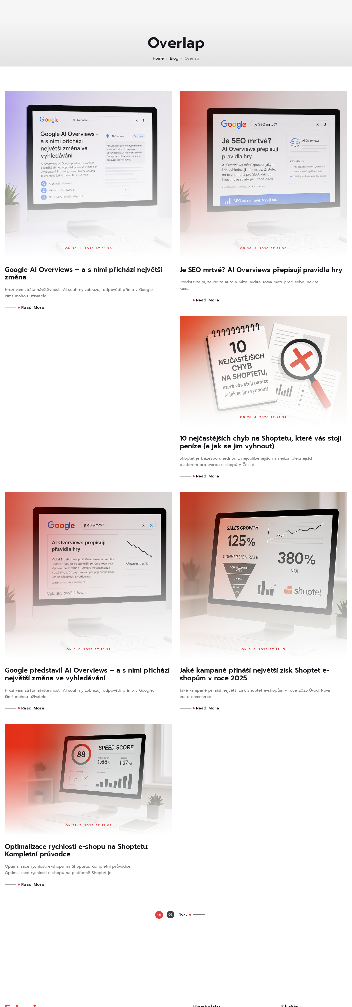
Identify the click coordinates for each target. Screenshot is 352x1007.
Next (185, 806)
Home (158, 58)
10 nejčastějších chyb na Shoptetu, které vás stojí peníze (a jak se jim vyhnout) (86, 451)
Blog (174, 58)
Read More (31, 309)
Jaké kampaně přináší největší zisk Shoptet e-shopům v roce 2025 (88, 741)
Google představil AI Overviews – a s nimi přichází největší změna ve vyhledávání (256, 507)
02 (169, 806)
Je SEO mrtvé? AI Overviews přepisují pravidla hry (248, 274)
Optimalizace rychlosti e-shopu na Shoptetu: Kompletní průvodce (260, 685)
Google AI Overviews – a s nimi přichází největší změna (77, 274)
